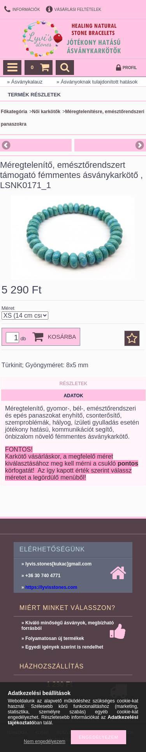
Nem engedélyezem (44, 741)
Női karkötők (46, 111)
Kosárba (62, 336)
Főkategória (14, 111)
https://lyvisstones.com (51, 587)
